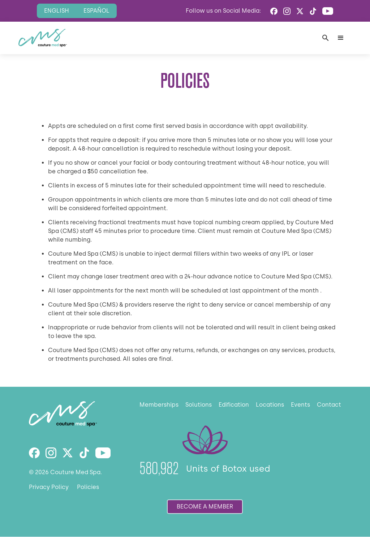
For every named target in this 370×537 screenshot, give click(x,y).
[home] (42, 38)
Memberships (158, 404)
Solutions (198, 404)
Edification (234, 404)
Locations (270, 404)
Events (300, 404)
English (56, 10)
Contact (329, 404)
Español (96, 10)
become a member (205, 506)
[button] (341, 38)
